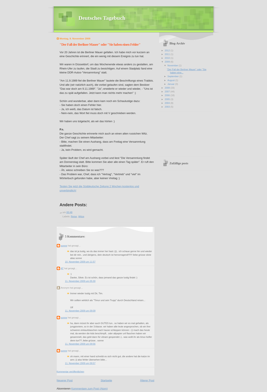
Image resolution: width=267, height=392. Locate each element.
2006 (168, 95)
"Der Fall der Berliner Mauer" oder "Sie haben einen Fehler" (100, 44)
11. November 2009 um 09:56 (80, 344)
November (173, 65)
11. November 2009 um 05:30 (80, 281)
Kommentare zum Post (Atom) (89, 388)
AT (62, 268)
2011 (168, 54)
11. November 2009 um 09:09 (80, 310)
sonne (64, 245)
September (173, 76)
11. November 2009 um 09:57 (80, 363)
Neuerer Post (65, 380)
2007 (168, 91)
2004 (168, 103)
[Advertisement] (182, 132)
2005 (168, 99)
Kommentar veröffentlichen (70, 371)
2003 (168, 107)
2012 (168, 50)
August (171, 80)
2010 (168, 58)
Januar (171, 84)
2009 (168, 61)
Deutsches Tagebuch (102, 18)
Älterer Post (147, 380)
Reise (74, 216)
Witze (81, 216)
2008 (168, 88)
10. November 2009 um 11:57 (80, 261)
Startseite (106, 380)
